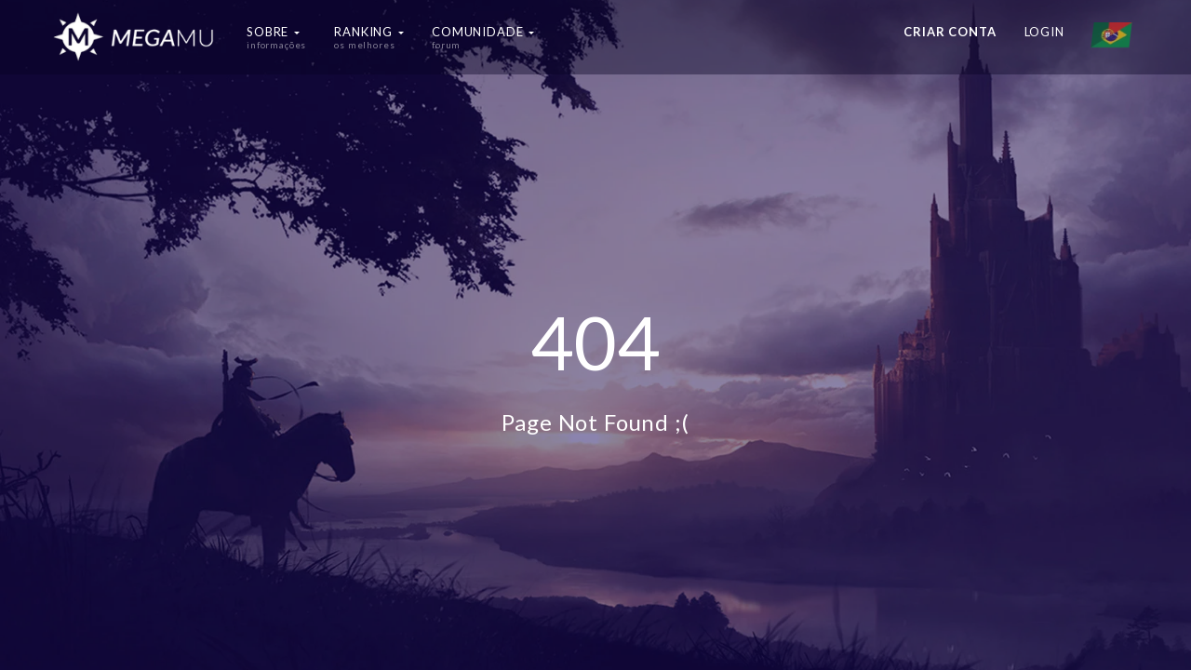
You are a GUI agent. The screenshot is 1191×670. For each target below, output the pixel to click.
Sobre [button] (276, 37)
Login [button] (1044, 31)
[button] (1116, 37)
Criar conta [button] (949, 31)
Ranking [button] (369, 37)
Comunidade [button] (483, 37)
